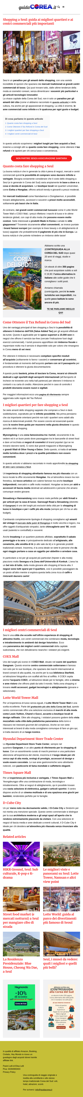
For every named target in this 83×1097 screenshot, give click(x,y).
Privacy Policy (9, 1072)
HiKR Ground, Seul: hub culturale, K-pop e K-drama (20, 874)
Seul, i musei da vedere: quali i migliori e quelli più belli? (60, 963)
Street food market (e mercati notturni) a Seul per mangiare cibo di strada (21, 920)
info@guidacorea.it (43, 1090)
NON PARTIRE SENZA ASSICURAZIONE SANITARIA (41, 158)
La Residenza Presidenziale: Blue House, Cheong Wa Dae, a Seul (20, 965)
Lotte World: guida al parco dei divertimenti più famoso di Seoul (59, 918)
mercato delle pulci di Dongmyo (34, 523)
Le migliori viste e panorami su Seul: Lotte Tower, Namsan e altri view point (61, 876)
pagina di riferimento (50, 394)
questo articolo (60, 102)
